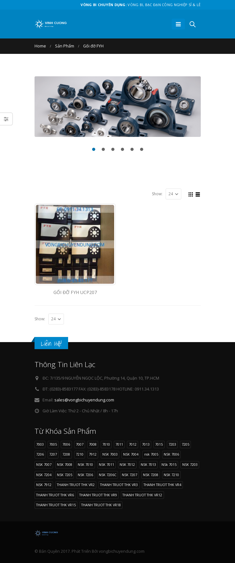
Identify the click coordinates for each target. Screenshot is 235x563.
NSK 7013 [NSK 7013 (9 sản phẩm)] (148, 464)
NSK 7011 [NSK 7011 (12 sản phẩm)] (106, 464)
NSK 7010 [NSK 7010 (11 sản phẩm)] (85, 464)
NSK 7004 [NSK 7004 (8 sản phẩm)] (130, 454)
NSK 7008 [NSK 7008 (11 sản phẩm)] (64, 464)
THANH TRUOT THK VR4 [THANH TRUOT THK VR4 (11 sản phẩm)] (162, 484)
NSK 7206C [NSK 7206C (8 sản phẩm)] (107, 474)
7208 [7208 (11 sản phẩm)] (66, 454)
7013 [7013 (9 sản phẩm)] (146, 444)
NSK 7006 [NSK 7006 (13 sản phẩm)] (171, 454)
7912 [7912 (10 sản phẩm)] (93, 454)
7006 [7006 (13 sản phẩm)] (66, 444)
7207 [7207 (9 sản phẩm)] (53, 454)
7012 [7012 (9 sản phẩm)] (133, 444)
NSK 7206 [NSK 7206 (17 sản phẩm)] (85, 474)
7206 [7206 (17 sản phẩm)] (40, 454)
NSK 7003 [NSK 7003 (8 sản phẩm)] (110, 454)
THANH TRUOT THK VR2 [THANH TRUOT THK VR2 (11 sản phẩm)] (76, 484)
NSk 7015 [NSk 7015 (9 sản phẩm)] (168, 464)
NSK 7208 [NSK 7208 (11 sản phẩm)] (150, 474)
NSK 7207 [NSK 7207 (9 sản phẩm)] (129, 474)
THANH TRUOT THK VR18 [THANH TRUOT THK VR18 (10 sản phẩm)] (101, 504)
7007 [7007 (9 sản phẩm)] (79, 444)
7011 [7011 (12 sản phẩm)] (119, 444)
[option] (118, 106)
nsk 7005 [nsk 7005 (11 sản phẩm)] (151, 454)
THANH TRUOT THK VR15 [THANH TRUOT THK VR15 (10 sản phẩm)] (56, 504)
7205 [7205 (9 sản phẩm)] (185, 444)
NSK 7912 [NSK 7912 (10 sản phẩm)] (43, 484)
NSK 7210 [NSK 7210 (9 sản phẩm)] (171, 474)
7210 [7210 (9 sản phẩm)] (79, 454)
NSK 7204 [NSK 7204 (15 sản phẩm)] (43, 474)
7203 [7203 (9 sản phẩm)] (172, 444)
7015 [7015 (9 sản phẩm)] (159, 444)
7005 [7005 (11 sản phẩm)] (53, 444)
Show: (157, 194)
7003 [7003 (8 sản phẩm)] (40, 444)
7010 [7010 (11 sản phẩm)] (106, 444)
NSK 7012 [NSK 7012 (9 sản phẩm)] (127, 464)
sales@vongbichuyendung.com (84, 400)
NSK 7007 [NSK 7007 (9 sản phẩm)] (43, 464)
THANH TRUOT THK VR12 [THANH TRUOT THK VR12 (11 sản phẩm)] (142, 494)
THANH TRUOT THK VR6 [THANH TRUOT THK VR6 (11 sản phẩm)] (55, 494)
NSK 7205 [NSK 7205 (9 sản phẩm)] (64, 474)
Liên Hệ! (51, 343)
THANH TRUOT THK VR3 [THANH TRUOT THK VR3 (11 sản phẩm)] (119, 484)
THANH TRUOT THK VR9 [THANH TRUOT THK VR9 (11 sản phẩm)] (98, 494)
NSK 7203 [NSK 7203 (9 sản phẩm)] (190, 464)
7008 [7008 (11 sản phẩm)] (93, 444)
